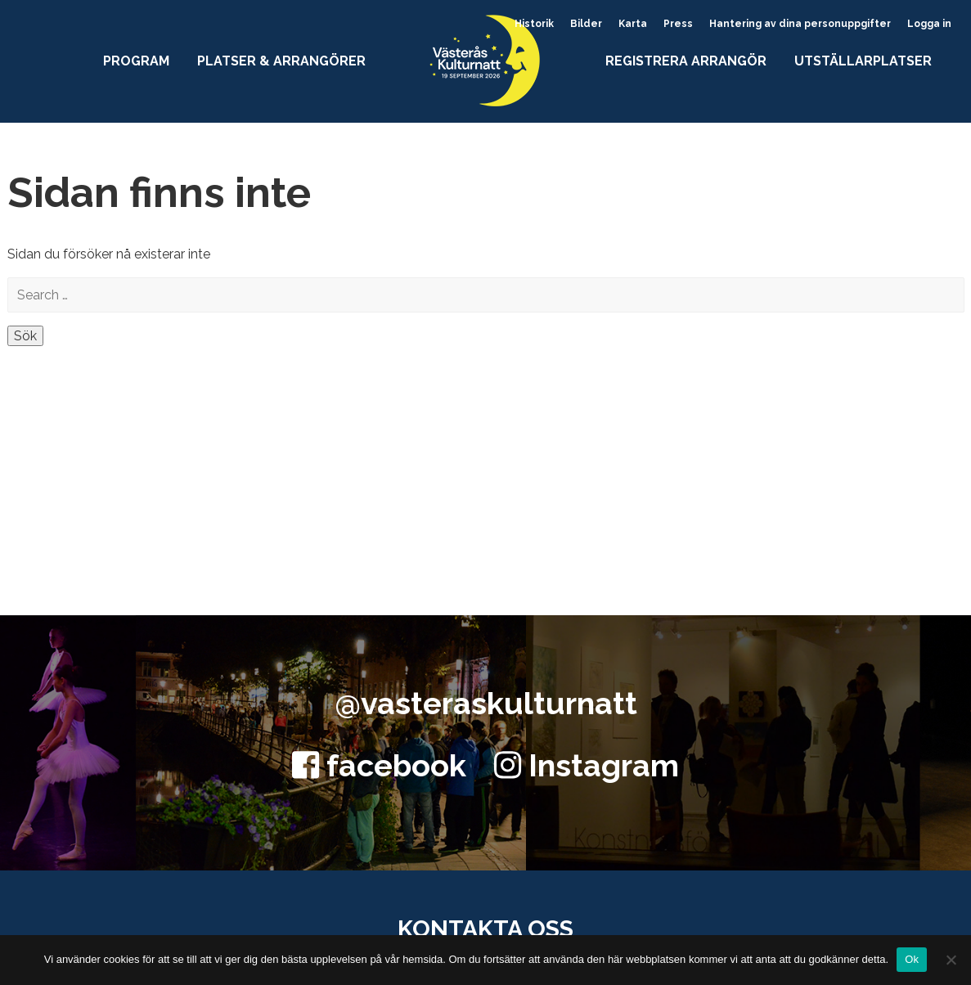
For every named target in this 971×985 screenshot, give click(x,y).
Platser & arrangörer (281, 61)
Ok (912, 959)
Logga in (929, 23)
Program (136, 61)
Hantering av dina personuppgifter (800, 23)
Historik (534, 23)
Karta (632, 23)
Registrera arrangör (685, 61)
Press (678, 23)
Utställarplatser (863, 61)
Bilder (586, 23)
